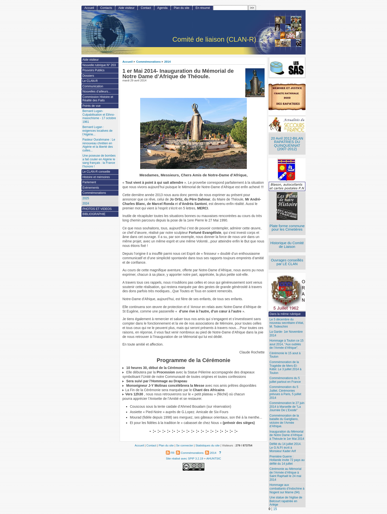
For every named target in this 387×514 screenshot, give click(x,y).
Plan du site (181, 8)
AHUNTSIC (213, 458)
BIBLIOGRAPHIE (93, 214)
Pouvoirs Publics (93, 70)
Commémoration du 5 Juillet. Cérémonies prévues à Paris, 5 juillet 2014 (285, 392)
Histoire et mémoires (96, 177)
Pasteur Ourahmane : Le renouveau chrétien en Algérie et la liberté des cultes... (98, 145)
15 (275, 509)
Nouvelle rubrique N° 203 (99, 65)
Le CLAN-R (90, 81)
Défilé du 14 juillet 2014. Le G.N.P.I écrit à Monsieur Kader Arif (285, 447)
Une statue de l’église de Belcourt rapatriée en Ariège (286, 501)
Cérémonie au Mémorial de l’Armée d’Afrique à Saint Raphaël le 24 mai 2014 (285, 474)
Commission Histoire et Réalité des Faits (97, 98)
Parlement (89, 182)
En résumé (202, 8)
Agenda (162, 8)
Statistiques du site (207, 445)
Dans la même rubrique (285, 314)
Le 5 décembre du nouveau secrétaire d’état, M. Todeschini (287, 323)
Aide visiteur (126, 8)
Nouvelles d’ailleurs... (96, 91)
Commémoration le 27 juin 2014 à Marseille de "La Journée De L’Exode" (287, 406)
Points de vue (91, 106)
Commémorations (148, 61)
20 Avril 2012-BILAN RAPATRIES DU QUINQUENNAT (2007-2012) (287, 144)
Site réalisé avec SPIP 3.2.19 (184, 458)
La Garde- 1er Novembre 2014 (286, 333)
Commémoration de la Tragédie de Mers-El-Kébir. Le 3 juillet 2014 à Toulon (285, 367)
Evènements (90, 187)
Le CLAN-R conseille (96, 171)
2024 (85, 203)
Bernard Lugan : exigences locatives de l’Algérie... (97, 130)
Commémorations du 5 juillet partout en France (285, 380)
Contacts (106, 8)
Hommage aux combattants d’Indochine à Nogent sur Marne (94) (287, 488)
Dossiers (88, 75)
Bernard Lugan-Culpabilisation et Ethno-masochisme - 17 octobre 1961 (99, 116)
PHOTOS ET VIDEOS (97, 209)
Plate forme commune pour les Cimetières (287, 227)
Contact (146, 8)
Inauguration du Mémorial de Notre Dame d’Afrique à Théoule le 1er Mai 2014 (287, 435)
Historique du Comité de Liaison (287, 244)
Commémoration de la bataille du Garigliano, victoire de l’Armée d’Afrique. (284, 421)
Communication (92, 86)
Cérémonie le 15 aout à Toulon (285, 355)
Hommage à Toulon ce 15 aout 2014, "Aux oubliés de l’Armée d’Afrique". (287, 344)
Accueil (127, 61)
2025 (85, 198)
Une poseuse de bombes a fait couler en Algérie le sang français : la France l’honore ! (99, 161)
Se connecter (184, 445)
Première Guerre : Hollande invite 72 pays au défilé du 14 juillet (287, 460)
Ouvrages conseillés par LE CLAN (287, 262)
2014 (167, 61)
